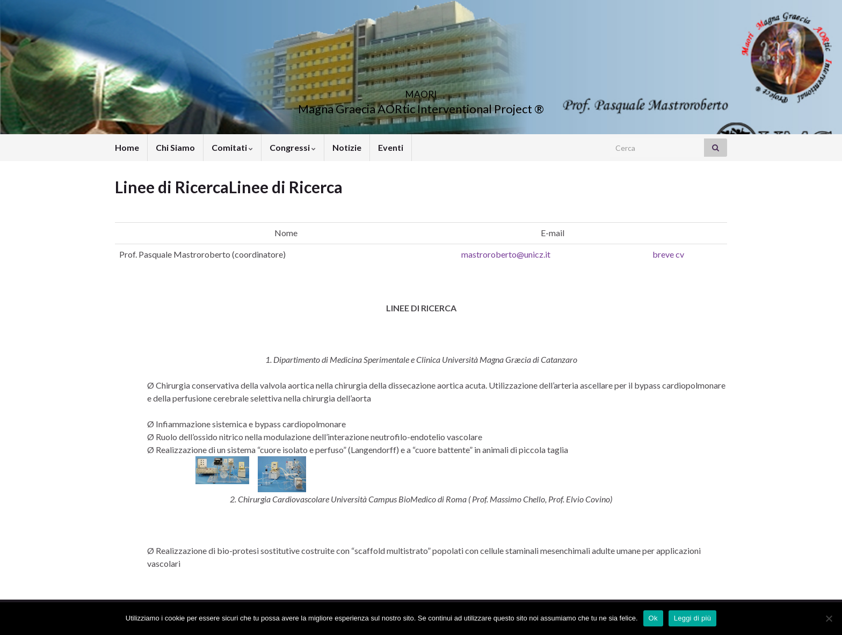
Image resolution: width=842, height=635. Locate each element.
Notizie (346, 147)
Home (127, 147)
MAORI (421, 91)
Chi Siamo (175, 147)
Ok (653, 618)
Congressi (293, 147)
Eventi (390, 147)
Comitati (232, 147)
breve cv (668, 254)
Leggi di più (693, 618)
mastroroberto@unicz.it (505, 254)
